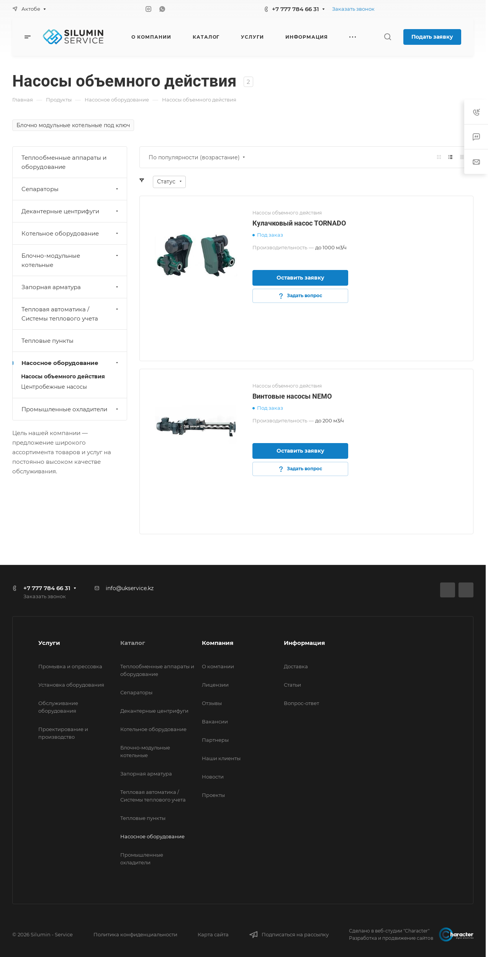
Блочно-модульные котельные (70, 260)
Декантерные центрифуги (70, 211)
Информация (304, 642)
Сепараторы (70, 189)
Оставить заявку (300, 277)
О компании (218, 666)
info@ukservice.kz (130, 588)
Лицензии (215, 685)
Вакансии (215, 721)
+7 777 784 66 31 (295, 9)
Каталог (132, 642)
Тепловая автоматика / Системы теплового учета (70, 314)
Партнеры (215, 740)
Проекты (213, 795)
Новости (213, 777)
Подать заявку (432, 36)
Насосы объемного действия (63, 376)
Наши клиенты (221, 758)
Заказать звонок (353, 9)
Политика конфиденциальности (135, 934)
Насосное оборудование (70, 362)
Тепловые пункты (47, 340)
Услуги (49, 642)
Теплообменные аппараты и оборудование (63, 162)
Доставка (296, 666)
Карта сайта (213, 934)
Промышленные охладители (70, 409)
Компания (217, 642)
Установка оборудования (71, 685)
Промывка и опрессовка (70, 666)
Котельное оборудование (70, 233)
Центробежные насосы (54, 386)
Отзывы (212, 703)
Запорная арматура (70, 287)
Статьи (292, 685)
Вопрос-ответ (301, 703)
